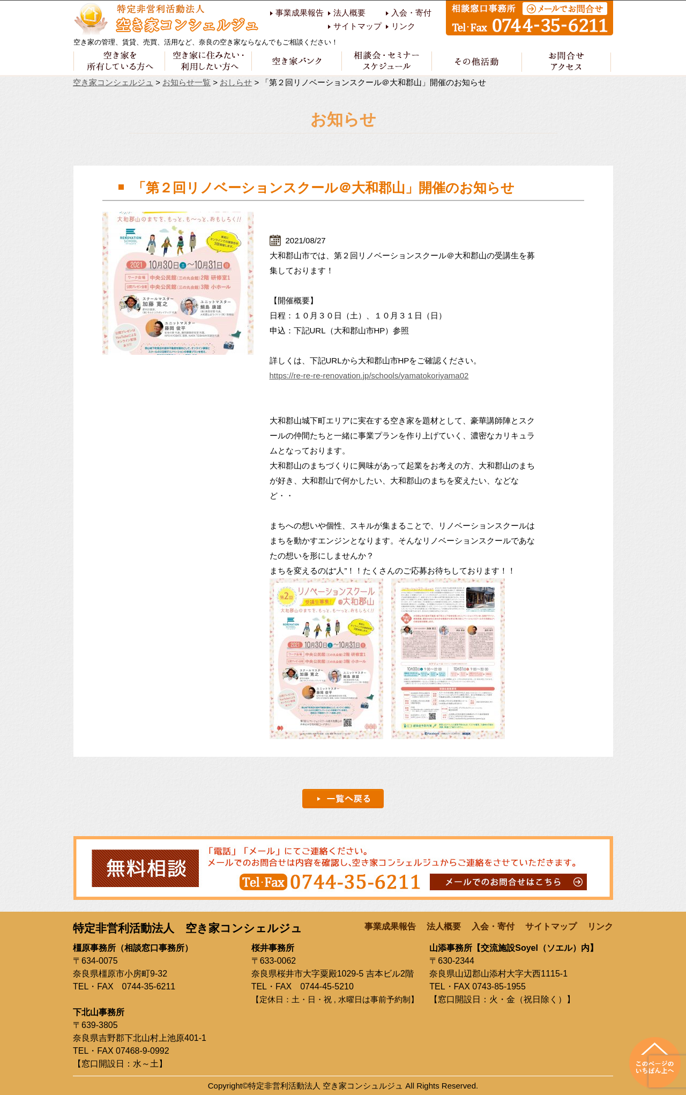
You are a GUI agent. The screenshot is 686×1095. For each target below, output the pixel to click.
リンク (403, 26)
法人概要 (349, 13)
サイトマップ (357, 26)
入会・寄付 (411, 13)
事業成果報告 (299, 13)
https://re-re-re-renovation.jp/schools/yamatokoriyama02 (369, 375)
